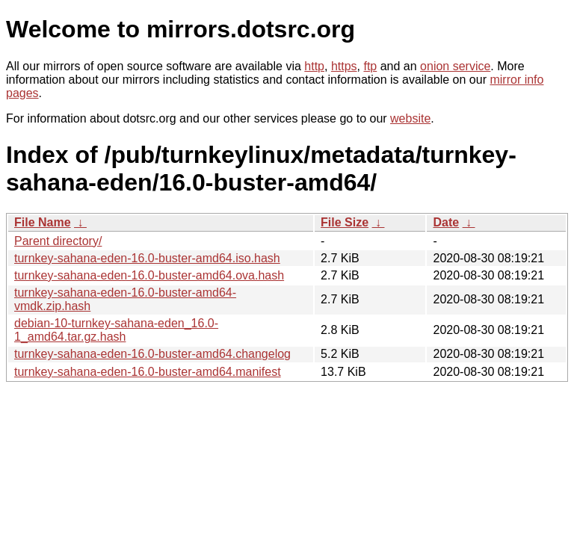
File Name (42, 222)
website (410, 118)
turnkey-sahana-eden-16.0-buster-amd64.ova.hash (149, 275)
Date (446, 222)
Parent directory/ (58, 241)
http (314, 66)
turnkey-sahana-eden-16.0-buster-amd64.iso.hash (147, 258)
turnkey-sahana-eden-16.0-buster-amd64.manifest (147, 371)
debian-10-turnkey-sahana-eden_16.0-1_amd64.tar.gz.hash (116, 330)
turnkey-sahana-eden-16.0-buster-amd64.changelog (152, 353)
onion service (455, 66)
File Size (344, 222)
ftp (370, 66)
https (344, 66)
